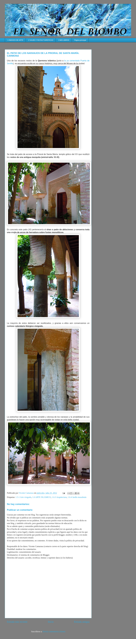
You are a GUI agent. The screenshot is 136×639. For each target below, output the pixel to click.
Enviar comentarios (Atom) (54, 631)
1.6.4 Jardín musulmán (77, 497)
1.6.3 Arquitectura (59, 497)
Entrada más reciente (17, 621)
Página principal (80, 40)
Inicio (51, 621)
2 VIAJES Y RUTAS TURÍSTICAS (40, 40)
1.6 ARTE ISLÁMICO (41, 497)
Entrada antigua (81, 621)
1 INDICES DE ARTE (15, 40)
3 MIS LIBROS (63, 40)
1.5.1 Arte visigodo (23, 497)
